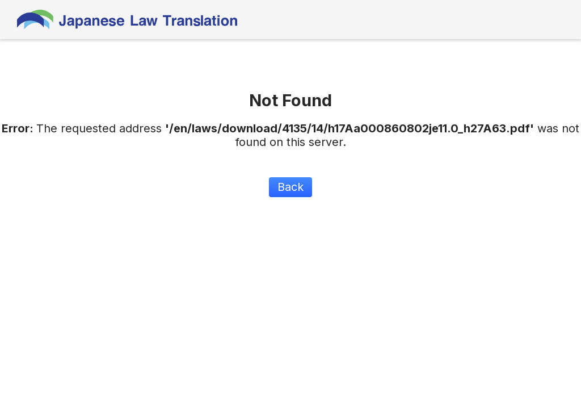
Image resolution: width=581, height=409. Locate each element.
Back (290, 187)
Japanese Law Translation (127, 20)
